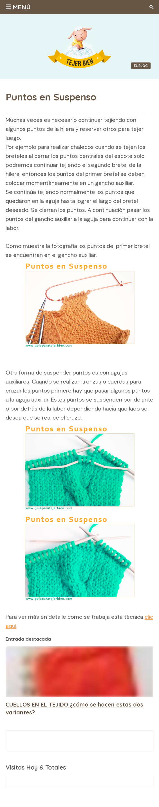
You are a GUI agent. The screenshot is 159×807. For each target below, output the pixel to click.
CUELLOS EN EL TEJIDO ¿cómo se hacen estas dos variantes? (74, 708)
